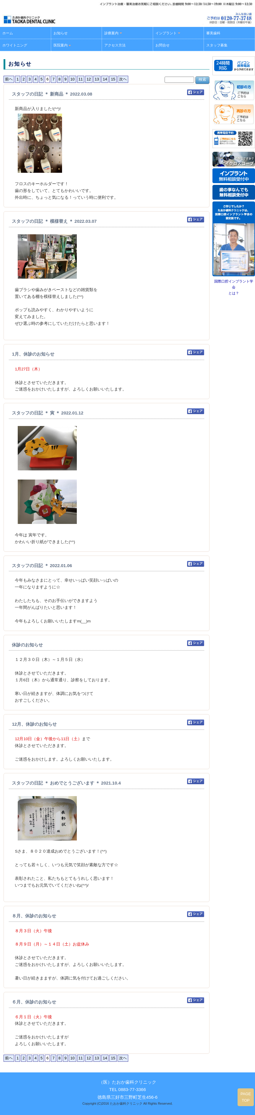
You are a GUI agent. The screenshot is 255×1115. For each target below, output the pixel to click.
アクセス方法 (115, 45)
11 (81, 79)
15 (113, 79)
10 (72, 79)
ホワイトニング (14, 45)
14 (105, 79)
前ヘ (9, 79)
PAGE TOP (246, 1097)
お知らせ (60, 33)
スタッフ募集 (217, 45)
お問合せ (162, 45)
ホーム (7, 33)
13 (97, 79)
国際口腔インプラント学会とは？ (233, 287)
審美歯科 (213, 33)
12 (89, 79)
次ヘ (123, 79)
